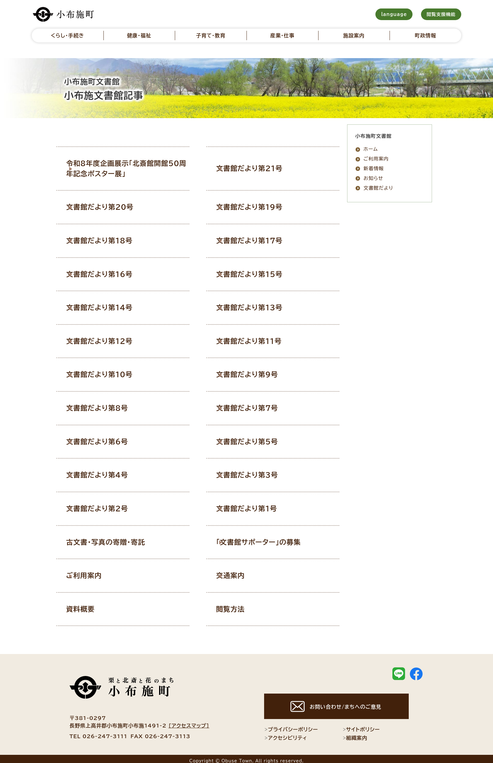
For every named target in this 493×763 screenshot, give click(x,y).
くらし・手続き (67, 35)
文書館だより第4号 (106, 471)
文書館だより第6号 (106, 438)
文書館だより (378, 188)
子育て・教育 (210, 35)
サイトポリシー (361, 725)
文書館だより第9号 (256, 372)
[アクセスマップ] (189, 721)
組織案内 (355, 733)
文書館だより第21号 (258, 168)
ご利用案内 (93, 571)
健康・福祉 (139, 35)
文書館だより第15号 (258, 272)
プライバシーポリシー (291, 725)
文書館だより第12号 (108, 338)
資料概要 (90, 604)
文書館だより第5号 (256, 438)
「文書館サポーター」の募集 (267, 538)
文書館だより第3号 (256, 471)
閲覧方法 (240, 604)
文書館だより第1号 (256, 505)
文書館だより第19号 (258, 206)
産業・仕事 (282, 35)
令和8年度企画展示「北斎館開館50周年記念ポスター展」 (131, 168)
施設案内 (354, 35)
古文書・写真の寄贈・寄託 (114, 538)
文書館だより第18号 (108, 239)
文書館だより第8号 (106, 405)
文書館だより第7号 (256, 405)
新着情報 (373, 168)
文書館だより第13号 (258, 305)
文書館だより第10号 (108, 372)
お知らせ (373, 178)
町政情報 (425, 35)
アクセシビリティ (285, 733)
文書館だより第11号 (258, 338)
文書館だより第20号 (109, 206)
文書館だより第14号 (108, 305)
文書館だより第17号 (258, 239)
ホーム (370, 149)
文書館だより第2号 (106, 505)
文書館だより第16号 (108, 272)
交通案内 (240, 571)
